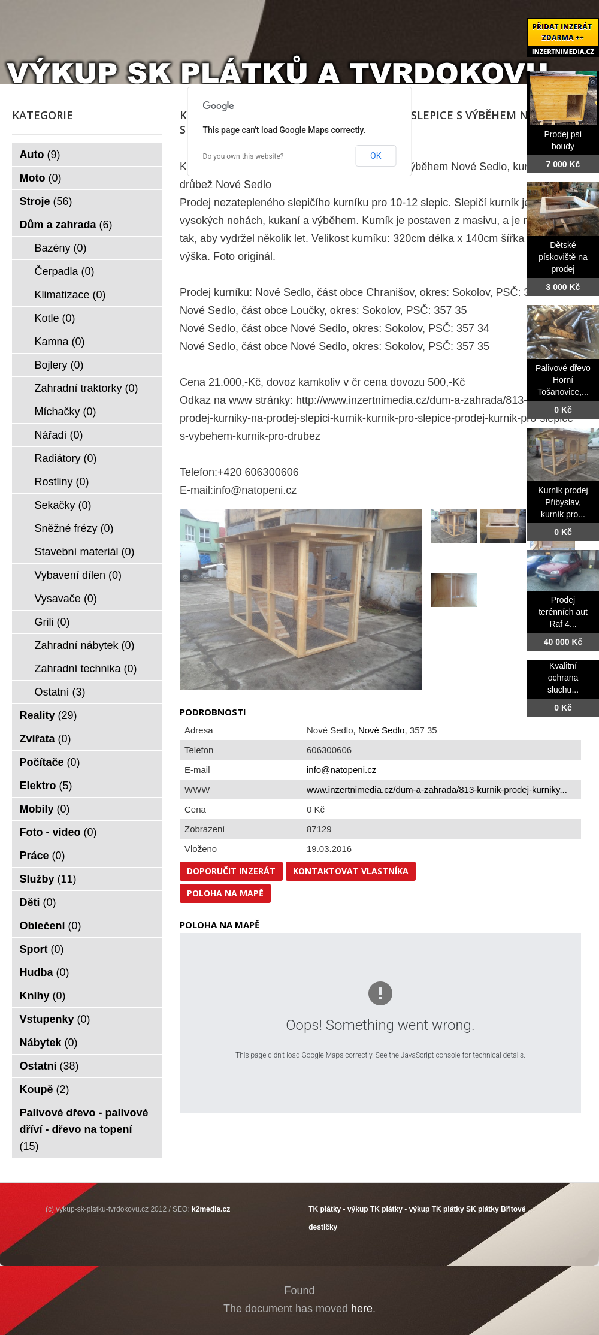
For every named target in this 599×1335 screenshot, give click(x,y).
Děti (38, 902)
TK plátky (448, 1209)
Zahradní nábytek (85, 645)
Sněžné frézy (74, 528)
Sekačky (63, 505)
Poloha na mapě (225, 893)
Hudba (44, 972)
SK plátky (482, 1209)
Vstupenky (55, 1019)
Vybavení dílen (78, 575)
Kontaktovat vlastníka (351, 871)
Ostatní (60, 692)
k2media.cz (211, 1209)
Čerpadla (65, 271)
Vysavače (66, 599)
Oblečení (50, 926)
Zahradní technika (86, 669)
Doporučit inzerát (231, 871)
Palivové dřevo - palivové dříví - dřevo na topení (84, 1129)
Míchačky (65, 412)
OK (375, 156)
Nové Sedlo (381, 730)
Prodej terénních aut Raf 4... (563, 612)
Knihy (43, 996)
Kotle (55, 318)
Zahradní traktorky (86, 388)
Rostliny (62, 482)
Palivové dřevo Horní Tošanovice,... (563, 380)
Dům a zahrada (66, 225)
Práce (42, 856)
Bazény (61, 248)
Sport (42, 949)
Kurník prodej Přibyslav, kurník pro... (563, 502)
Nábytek (49, 1043)
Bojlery (59, 365)
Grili (52, 622)
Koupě (44, 1089)
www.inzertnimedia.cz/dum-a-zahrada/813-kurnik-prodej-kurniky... (437, 789)
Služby (48, 879)
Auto (40, 155)
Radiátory (66, 458)
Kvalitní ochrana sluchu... (563, 677)
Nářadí (59, 435)
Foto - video (58, 832)
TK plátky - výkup (338, 1209)
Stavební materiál (85, 552)
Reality (48, 715)
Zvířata (45, 739)
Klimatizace (70, 295)
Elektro (46, 786)
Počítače (50, 762)
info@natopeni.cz (341, 770)
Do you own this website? (243, 156)
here (362, 1309)
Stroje (46, 201)
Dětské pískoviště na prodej (563, 257)
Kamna (60, 342)
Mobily (45, 809)
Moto (41, 178)
